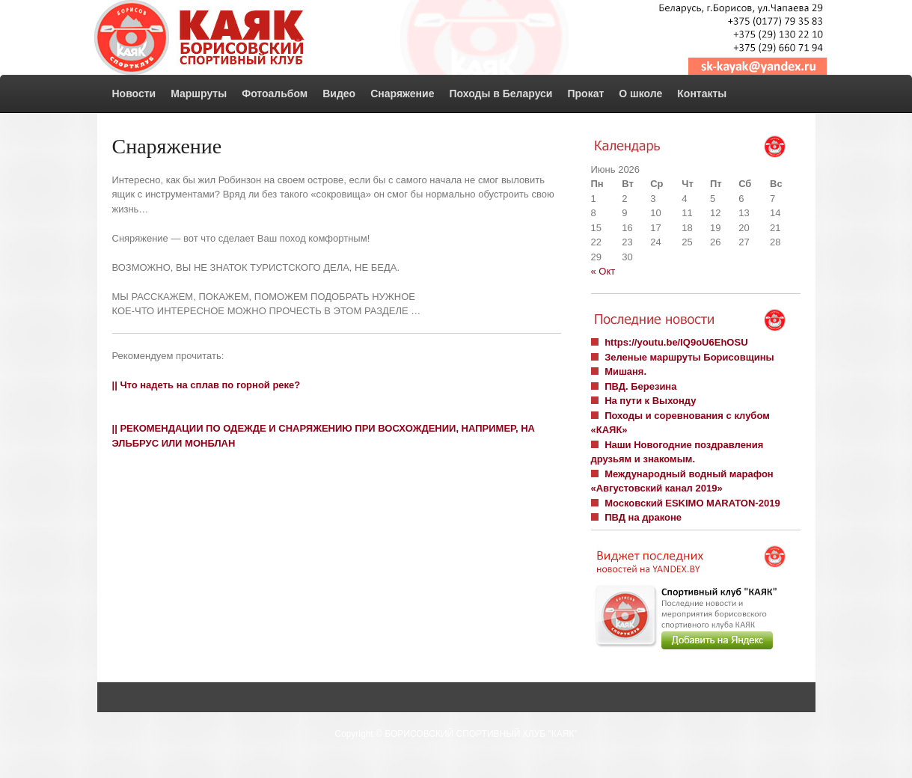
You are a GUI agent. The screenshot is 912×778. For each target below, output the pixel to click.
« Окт (603, 271)
